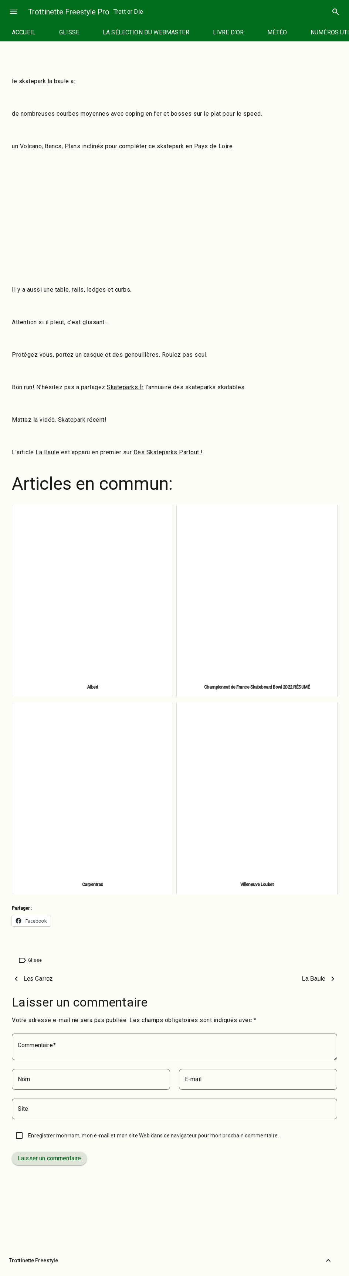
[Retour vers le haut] (328, 1260)
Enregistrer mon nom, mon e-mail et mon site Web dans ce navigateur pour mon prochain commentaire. (153, 1135)
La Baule (47, 452)
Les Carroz (38, 978)
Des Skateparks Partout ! (168, 452)
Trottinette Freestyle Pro (68, 11)
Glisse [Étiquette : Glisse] (35, 960)
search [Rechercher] (335, 11)
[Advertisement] (174, 210)
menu (13, 11)
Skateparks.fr (125, 387)
